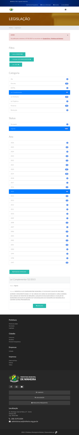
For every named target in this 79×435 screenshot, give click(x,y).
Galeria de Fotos (13, 360)
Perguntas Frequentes (39, 402)
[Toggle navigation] (65, 10)
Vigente (17, 54)
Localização (39, 397)
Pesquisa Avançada (19, 271)
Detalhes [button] (39, 305)
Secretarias (11, 326)
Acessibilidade (65, 4)
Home (11, 27)
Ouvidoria (56, 4)
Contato (39, 392)
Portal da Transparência (32, 4)
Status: (12, 285)
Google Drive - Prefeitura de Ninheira (53, 38)
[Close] (67, 35)
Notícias (11, 362)
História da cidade (13, 323)
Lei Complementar (21, 59)
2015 (15, 64)
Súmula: (12, 291)
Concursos (11, 337)
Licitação (11, 351)
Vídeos (10, 364)
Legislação (11, 328)
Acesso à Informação (46, 4)
